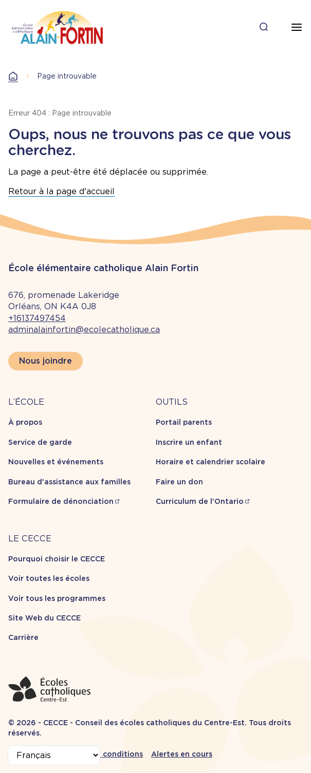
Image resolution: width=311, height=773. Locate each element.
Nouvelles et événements (55, 462)
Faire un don (179, 482)
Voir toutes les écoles (48, 578)
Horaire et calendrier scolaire (210, 462)
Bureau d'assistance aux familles (69, 482)
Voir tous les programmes (56, 598)
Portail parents (184, 422)
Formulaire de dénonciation (61, 501)
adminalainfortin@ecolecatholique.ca (84, 329)
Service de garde (40, 442)
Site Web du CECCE (44, 618)
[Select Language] (54, 755)
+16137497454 (37, 318)
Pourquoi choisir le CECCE (56, 559)
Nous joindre (45, 361)
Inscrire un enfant (189, 442)
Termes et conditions (103, 754)
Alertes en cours (181, 754)
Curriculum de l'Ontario (200, 501)
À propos (25, 422)
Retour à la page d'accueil (61, 191)
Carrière (23, 637)
